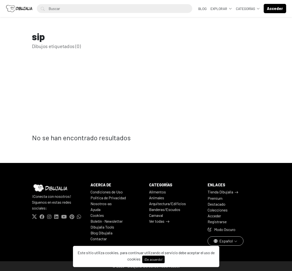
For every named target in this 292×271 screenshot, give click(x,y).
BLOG (202, 9)
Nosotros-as (101, 203)
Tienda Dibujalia (220, 192)
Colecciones (218, 210)
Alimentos (157, 192)
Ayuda (96, 209)
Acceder (214, 215)
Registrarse (217, 221)
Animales (156, 197)
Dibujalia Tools (102, 227)
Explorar (219, 9)
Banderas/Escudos (164, 209)
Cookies (97, 215)
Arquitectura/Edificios (167, 203)
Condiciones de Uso (107, 192)
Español (223, 241)
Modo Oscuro (221, 229)
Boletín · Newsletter (107, 221)
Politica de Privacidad (108, 197)
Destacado (216, 204)
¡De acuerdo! (153, 259)
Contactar (99, 238)
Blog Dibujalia (101, 233)
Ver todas (156, 221)
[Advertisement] (146, 99)
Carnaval (156, 215)
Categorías (246, 9)
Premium (215, 198)
